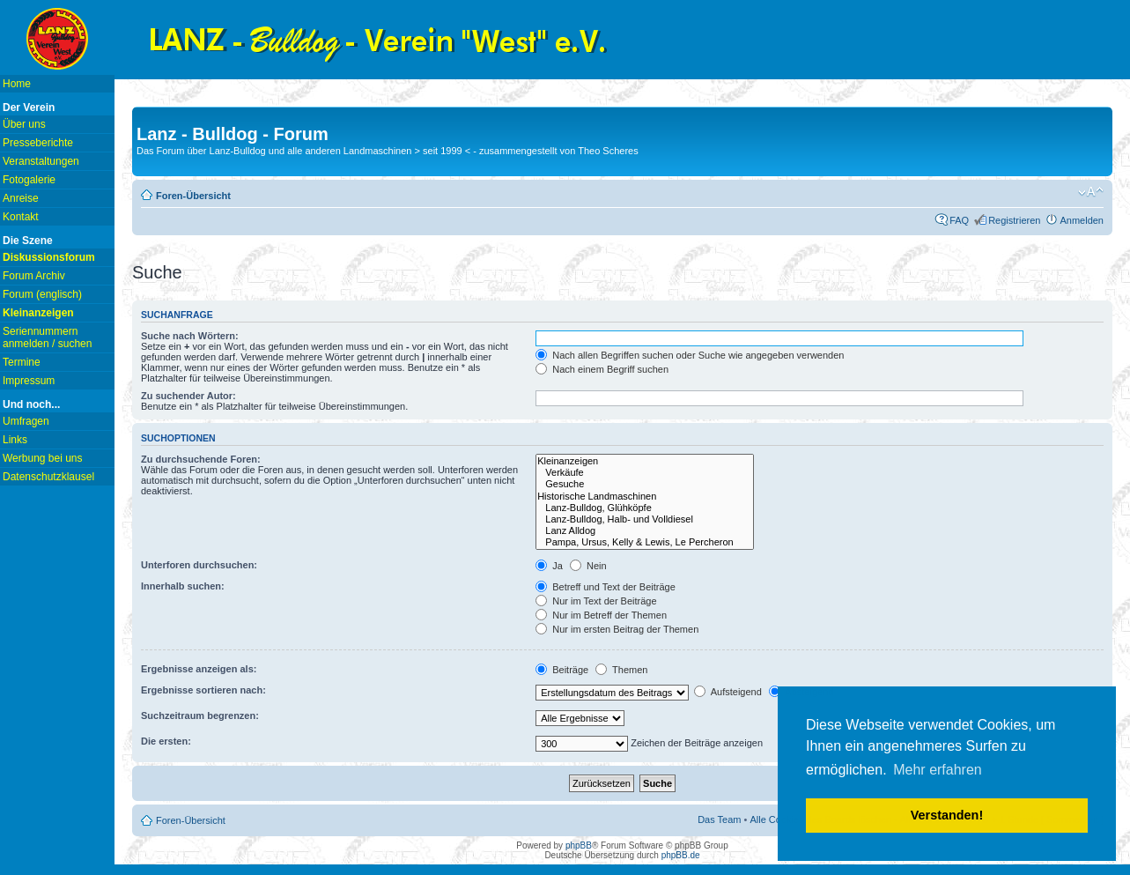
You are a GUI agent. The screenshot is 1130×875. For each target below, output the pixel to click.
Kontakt (21, 217)
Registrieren (1014, 220)
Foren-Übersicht (193, 195)
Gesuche (644, 484)
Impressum (29, 380)
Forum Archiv (34, 276)
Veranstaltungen (41, 161)
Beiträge (561, 669)
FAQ (959, 220)
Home (17, 84)
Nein (588, 565)
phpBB (578, 845)
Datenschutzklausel (48, 477)
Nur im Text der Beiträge (595, 601)
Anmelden (1082, 220)
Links (15, 440)
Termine (22, 362)
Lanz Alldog (644, 531)
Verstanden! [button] (947, 815)
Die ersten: (166, 741)
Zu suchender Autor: (188, 395)
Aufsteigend (728, 691)
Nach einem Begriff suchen (601, 369)
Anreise (21, 198)
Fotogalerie (29, 180)
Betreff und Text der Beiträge (605, 587)
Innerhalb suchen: (183, 586)
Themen (621, 669)
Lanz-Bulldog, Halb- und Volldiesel (644, 519)
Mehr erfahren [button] (937, 769)
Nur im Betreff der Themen (601, 615)
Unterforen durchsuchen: (199, 565)
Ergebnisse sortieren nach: (203, 690)
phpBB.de (680, 855)
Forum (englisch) (42, 294)
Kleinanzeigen (644, 461)
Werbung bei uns (43, 458)
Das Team (719, 819)
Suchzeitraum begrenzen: (200, 715)
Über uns (24, 124)
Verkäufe (644, 472)
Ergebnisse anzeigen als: (198, 669)
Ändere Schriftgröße (1091, 192)
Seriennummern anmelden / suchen (47, 337)
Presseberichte (38, 143)
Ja (549, 565)
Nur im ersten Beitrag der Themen (616, 629)
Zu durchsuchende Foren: (201, 459)
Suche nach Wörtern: (190, 335)
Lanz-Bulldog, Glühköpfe (644, 508)
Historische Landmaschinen (644, 496)
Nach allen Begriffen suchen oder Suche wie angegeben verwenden (689, 355)
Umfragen (26, 421)
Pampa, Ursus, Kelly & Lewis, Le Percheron (644, 542)
